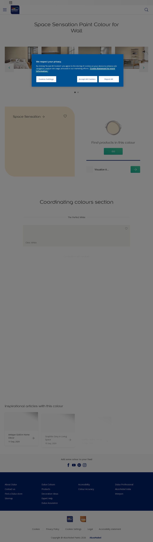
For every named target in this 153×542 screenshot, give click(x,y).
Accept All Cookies (87, 79)
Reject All (109, 79)
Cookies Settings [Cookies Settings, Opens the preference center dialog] (46, 79)
